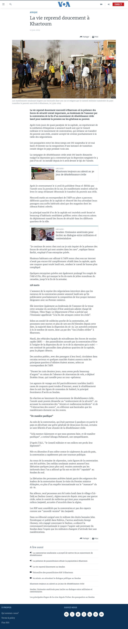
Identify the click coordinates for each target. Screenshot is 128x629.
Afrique (33, 12)
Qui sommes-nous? (10, 613)
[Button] (84, 37)
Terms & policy (8, 618)
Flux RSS (5, 623)
